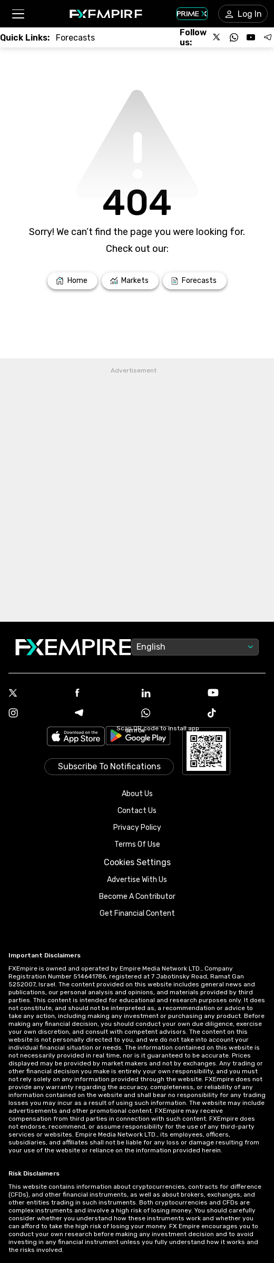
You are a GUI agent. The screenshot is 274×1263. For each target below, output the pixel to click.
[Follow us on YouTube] (250, 37)
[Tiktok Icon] (237, 714)
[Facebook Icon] (104, 693)
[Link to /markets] (130, 280)
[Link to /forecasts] (75, 38)
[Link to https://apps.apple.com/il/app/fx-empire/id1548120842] (76, 737)
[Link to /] (72, 280)
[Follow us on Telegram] (267, 37)
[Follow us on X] (217, 37)
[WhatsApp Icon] (170, 714)
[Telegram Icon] (104, 714)
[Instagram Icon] (37, 714)
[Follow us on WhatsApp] (234, 37)
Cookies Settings (137, 862)
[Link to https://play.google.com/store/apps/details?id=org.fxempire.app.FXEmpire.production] (138, 737)
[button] (17, 14)
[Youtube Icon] (237, 694)
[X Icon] (37, 694)
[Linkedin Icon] (170, 694)
